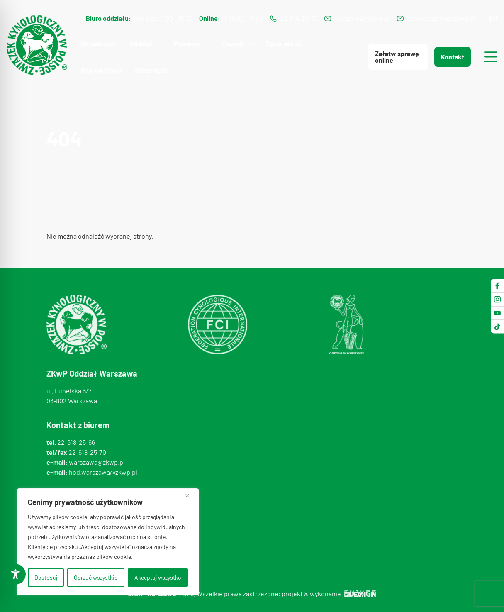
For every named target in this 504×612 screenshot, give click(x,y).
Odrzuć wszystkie (95, 577)
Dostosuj (45, 577)
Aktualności (98, 43)
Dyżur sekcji (283, 43)
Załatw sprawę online (397, 56)
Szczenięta (151, 70)
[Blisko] (190, 495)
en (493, 18)
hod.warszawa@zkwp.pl (441, 18)
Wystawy (186, 43)
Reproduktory (101, 70)
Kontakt (452, 57)
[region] (108, 541)
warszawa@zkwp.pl (362, 18)
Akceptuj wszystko (157, 577)
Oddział (140, 43)
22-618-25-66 (299, 18)
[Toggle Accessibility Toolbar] (15, 574)
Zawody (233, 43)
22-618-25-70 (87, 452)
